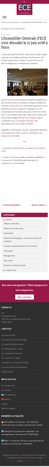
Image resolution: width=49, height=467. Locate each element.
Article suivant (38, 205)
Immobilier (8, 251)
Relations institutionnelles (15, 265)
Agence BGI (28, 461)
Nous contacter (24, 297)
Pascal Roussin (16, 105)
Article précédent (12, 205)
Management (9, 255)
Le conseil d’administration (12, 344)
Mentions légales (8, 408)
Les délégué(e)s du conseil (12, 348)
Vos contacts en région (11, 358)
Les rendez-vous (9, 270)
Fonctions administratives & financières (20, 246)
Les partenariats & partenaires (14, 367)
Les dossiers (13, 22)
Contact (4, 404)
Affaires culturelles (11, 223)
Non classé (8, 260)
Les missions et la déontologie (14, 339)
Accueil (3, 22)
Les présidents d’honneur (12, 353)
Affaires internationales (14, 228)
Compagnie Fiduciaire (25, 120)
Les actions (7, 219)
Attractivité (8, 233)
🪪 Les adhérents (8, 394)
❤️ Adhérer (6, 399)
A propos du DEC (8, 335)
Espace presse (7, 371)
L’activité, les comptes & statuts (15, 362)
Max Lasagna (30, 117)
